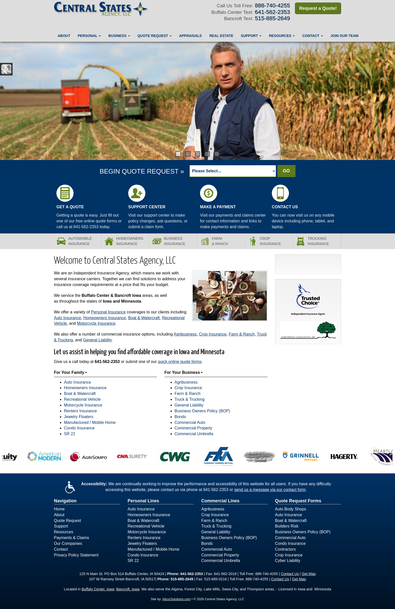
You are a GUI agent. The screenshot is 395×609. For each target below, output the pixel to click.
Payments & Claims (71, 538)
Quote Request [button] (155, 36)
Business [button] (119, 36)
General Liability (97, 340)
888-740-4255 (272, 5)
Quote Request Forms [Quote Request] (298, 500)
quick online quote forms (180, 361)
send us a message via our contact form (270, 490)
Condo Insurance (79, 428)
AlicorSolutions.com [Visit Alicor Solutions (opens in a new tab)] (176, 599)
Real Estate (221, 36)
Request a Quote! (318, 8)
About (64, 36)
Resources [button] (282, 36)
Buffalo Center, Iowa (98, 589)
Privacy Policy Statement (76, 555)
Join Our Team (344, 36)
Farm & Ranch (242, 334)
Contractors (285, 549)
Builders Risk (287, 526)
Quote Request (67, 520)
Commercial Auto (190, 422)
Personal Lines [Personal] (143, 500)
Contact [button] (312, 36)
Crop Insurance (212, 334)
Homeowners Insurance (104, 318)
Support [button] (251, 36)
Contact (61, 549)
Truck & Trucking (190, 399)
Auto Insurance (67, 318)
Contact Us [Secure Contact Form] (290, 574)
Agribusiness (185, 334)
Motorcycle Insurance (96, 323)
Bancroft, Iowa (127, 589)
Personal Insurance (108, 312)
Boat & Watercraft (144, 318)
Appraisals (190, 36)
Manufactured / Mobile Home (90, 422)
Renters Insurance (80, 411)
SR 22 (69, 434)
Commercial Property (193, 428)
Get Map (309, 574)
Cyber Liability (287, 560)
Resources (63, 532)
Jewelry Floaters (78, 417)
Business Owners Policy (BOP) (202, 411)
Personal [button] (89, 36)
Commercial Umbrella (194, 434)
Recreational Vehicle (82, 399)
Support (61, 526)
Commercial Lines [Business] (220, 500)
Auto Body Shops (290, 509)
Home (59, 509)
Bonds (180, 417)
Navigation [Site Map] (65, 500)
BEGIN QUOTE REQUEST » (142, 171)
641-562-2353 (107, 361)
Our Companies (68, 543)
